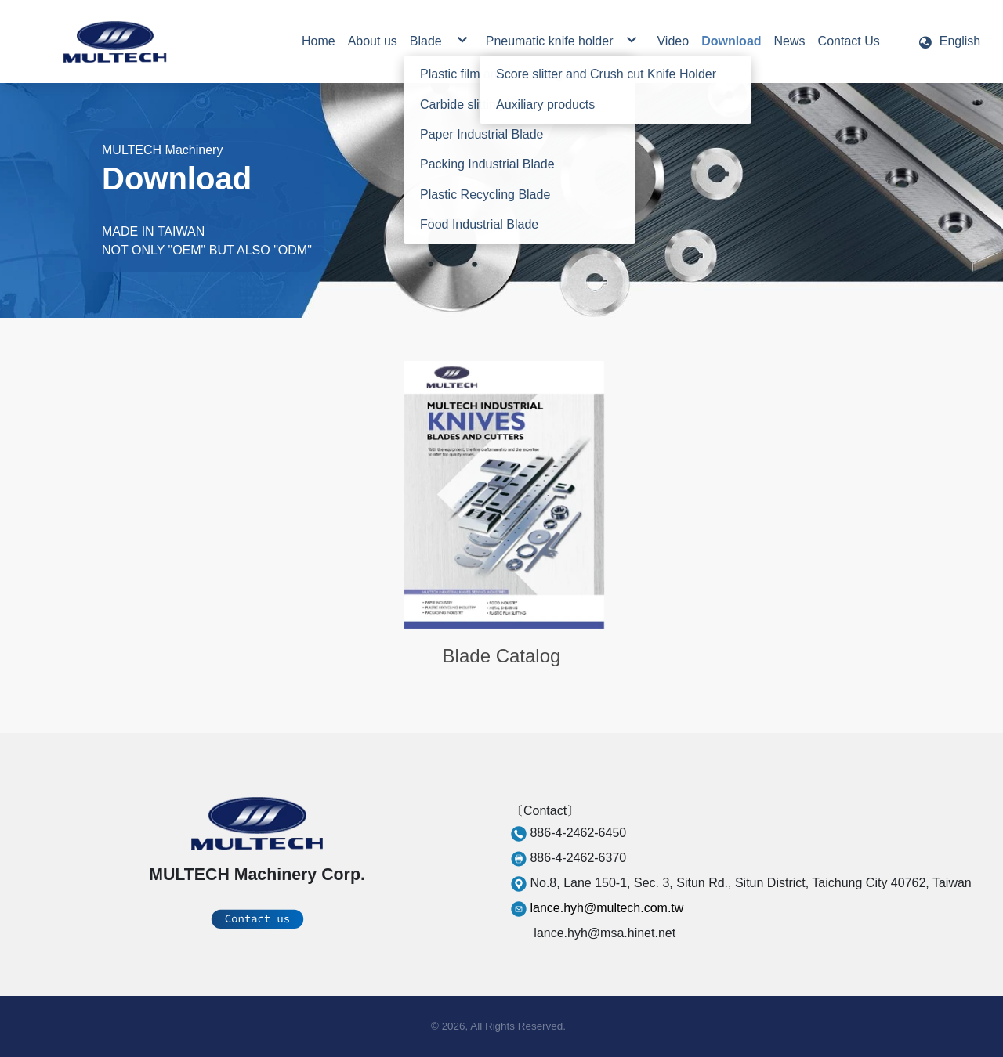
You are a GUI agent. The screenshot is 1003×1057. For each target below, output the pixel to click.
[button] (949, 41)
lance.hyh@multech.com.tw (606, 908)
